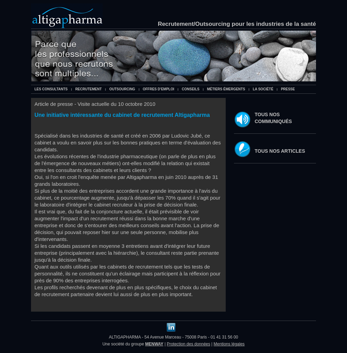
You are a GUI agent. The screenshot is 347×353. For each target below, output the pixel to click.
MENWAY (154, 344)
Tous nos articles (280, 151)
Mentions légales (229, 344)
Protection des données (188, 344)
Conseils (191, 89)
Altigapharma (67, 16)
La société (263, 89)
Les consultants (51, 89)
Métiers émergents (226, 89)
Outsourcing (122, 89)
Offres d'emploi (158, 89)
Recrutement (88, 89)
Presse (288, 89)
